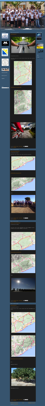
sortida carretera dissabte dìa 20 (15, 151)
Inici (23, 402)
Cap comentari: (20, 146)
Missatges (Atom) (16, 404)
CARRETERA (14, 147)
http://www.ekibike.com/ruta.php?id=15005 (16, 252)
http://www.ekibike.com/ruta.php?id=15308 (16, 87)
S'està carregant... (4, 73)
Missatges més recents (14, 402)
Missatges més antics (31, 402)
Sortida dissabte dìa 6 (13, 305)
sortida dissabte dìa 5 (13, 34)
